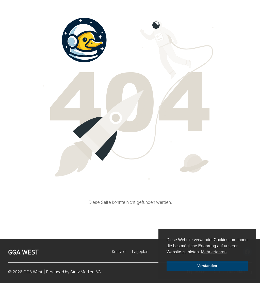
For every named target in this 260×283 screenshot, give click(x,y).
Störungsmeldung (204, 14)
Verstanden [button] (207, 266)
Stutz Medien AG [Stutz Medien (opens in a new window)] (85, 271)
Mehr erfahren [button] (214, 252)
